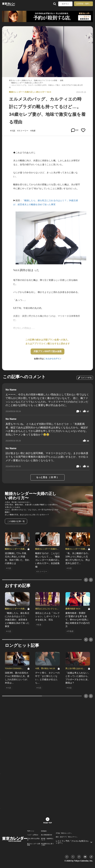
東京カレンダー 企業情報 (33, 844)
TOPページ (30, 831)
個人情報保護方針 (46, 835)
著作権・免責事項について (47, 839)
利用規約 (44, 831)
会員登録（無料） (83, 4)
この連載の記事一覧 (16, 521)
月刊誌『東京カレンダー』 (64, 833)
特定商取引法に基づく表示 (47, 844)
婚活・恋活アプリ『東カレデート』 (67, 837)
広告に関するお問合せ (33, 839)
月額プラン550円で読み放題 (47, 351)
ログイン (65, 4)
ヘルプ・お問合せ (32, 835)
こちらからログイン (52, 359)
